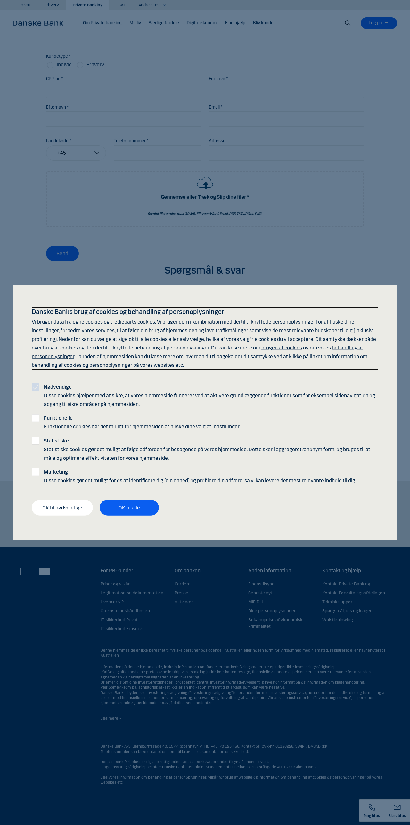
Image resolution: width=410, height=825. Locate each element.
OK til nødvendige (62, 507)
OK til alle (129, 507)
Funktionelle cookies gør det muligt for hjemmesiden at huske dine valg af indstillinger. (142, 422)
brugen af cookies (281, 348)
